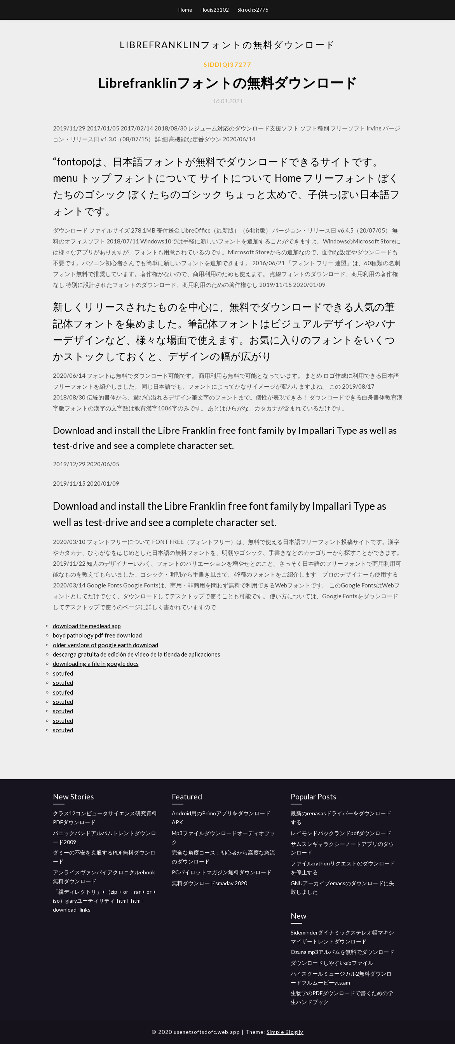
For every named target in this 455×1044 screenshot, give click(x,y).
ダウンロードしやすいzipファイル (332, 962)
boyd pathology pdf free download (97, 635)
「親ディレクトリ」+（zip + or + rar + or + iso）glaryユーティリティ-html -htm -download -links (104, 900)
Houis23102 (214, 10)
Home (185, 10)
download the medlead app (87, 625)
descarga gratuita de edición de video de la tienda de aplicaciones (136, 654)
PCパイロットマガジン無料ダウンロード (222, 872)
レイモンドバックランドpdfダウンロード (341, 833)
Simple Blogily (285, 1032)
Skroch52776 (252, 10)
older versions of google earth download (105, 644)
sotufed (63, 673)
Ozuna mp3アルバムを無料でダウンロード (342, 951)
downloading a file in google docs (96, 663)
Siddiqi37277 (227, 64)
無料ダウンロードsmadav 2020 (209, 883)
